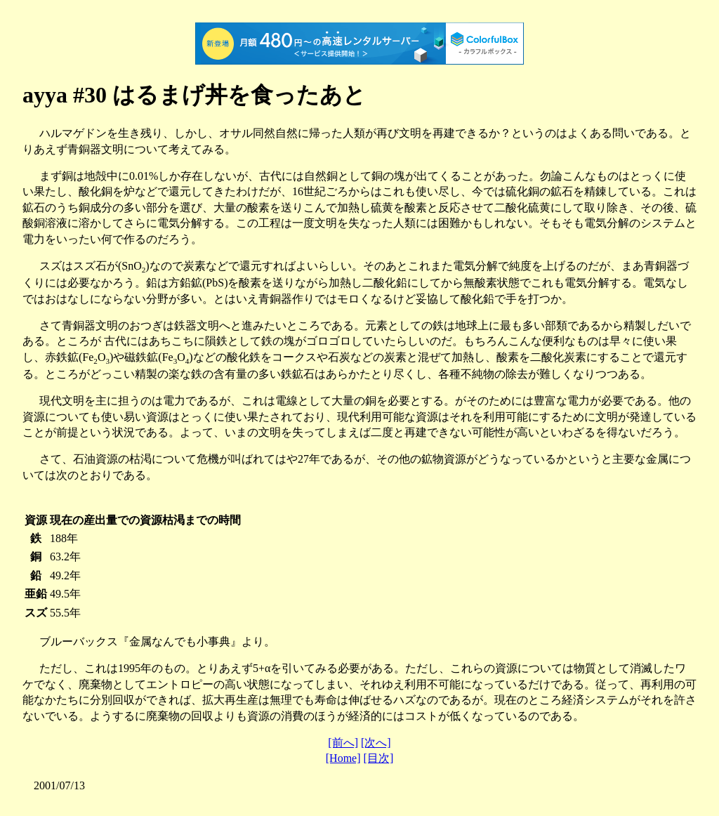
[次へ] (376, 743)
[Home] (343, 758)
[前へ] (343, 743)
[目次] (379, 758)
